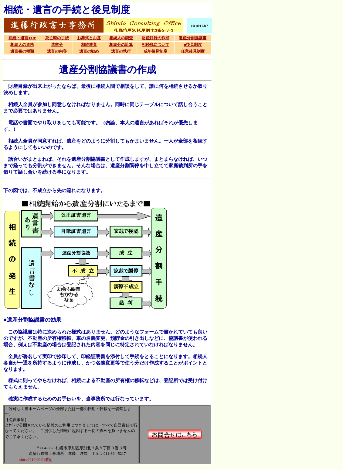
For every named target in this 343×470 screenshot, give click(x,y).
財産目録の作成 (155, 38)
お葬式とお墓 (89, 38)
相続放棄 (89, 44)
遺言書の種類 (22, 51)
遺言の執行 (121, 51)
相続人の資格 (22, 44)
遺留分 (57, 44)
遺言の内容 (57, 51)
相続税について (155, 44)
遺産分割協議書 (192, 38)
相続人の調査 (121, 38)
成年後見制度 (155, 51)
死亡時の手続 (57, 38)
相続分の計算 (121, 44)
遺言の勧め (89, 51)
